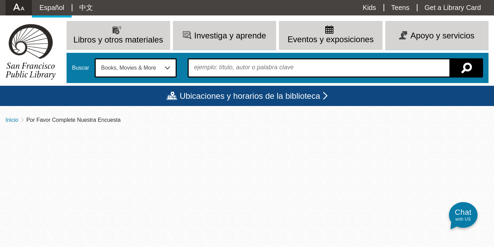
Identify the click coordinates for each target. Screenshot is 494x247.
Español (51, 7)
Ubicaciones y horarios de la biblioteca (250, 96)
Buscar (80, 68)
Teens (400, 7)
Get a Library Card (452, 7)
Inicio (11, 120)
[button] (463, 214)
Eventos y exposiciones (330, 39)
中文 (86, 7)
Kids (369, 7)
